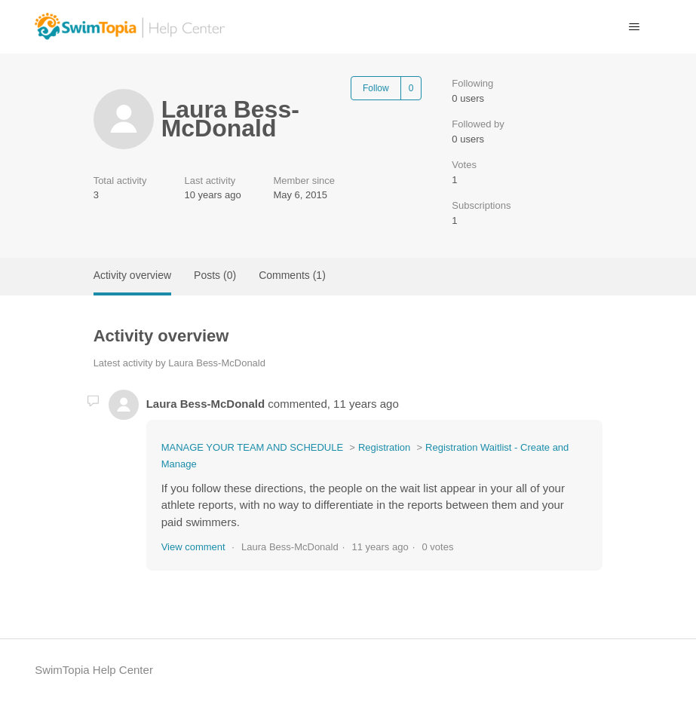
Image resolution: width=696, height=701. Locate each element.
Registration (384, 447)
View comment (193, 547)
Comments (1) (292, 275)
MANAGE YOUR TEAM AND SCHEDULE (252, 447)
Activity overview (132, 275)
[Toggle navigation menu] (634, 27)
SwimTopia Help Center (94, 669)
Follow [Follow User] (376, 88)
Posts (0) (215, 275)
